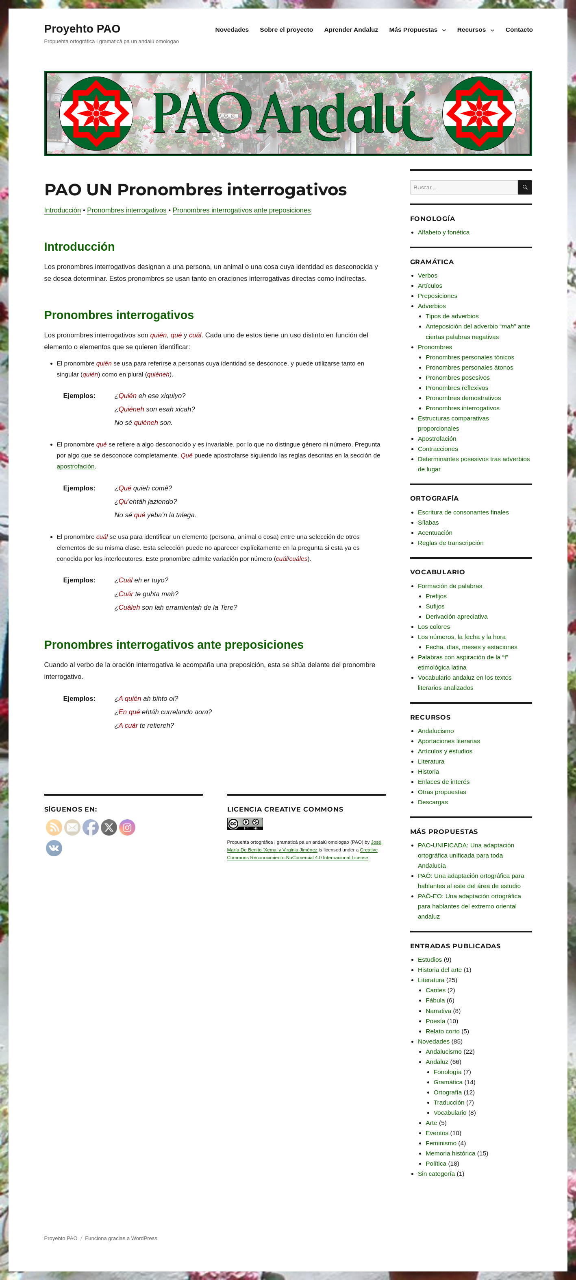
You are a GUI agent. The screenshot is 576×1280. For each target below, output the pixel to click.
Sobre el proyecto (286, 29)
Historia (428, 771)
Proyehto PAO (82, 28)
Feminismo (441, 1143)
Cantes (436, 990)
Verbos (427, 275)
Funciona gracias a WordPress (121, 1238)
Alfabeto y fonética (444, 232)
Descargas (433, 802)
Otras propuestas (442, 791)
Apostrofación (437, 438)
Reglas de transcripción (451, 542)
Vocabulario (450, 1112)
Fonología (448, 1071)
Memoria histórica (450, 1153)
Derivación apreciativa (457, 616)
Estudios (430, 959)
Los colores (434, 626)
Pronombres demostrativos (463, 397)
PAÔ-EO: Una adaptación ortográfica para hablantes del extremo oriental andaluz (469, 906)
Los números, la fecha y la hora (462, 636)
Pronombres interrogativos (126, 210)
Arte (431, 1122)
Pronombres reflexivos (457, 387)
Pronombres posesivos (458, 377)
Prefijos (436, 596)
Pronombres (435, 347)
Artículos (430, 285)
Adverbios (432, 305)
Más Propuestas (413, 29)
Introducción (62, 210)
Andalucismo (436, 730)
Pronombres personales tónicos (470, 357)
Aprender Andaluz (351, 29)
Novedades (232, 29)
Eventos (437, 1132)
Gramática (448, 1082)
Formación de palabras (450, 585)
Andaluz (437, 1061)
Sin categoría (436, 1173)
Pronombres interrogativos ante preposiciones (242, 210)
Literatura (431, 761)
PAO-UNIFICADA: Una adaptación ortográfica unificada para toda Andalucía (466, 855)
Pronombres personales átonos (469, 367)
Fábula (435, 1000)
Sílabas (428, 522)
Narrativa (438, 1010)
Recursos (471, 29)
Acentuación (435, 532)
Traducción (449, 1102)
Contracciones (438, 448)
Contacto (519, 29)
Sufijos (435, 606)
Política (436, 1163)
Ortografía (448, 1092)
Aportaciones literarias (449, 740)
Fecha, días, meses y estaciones (471, 646)
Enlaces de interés (444, 781)
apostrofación (76, 466)
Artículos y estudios (445, 751)
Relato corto (443, 1031)
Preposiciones (437, 295)
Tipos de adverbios (452, 316)
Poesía (435, 1020)
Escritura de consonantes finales (463, 512)
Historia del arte (440, 969)
